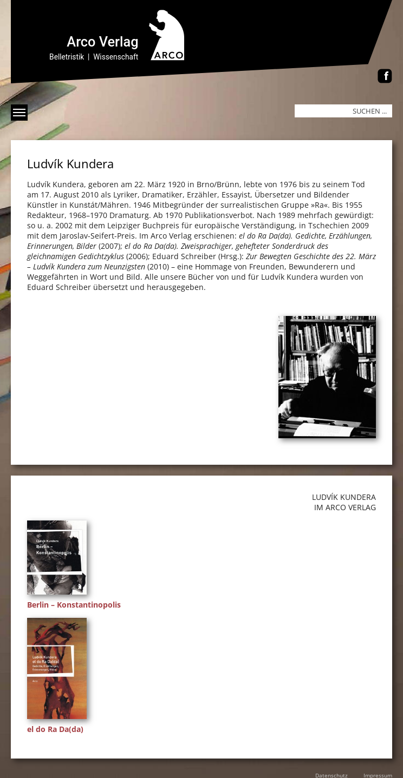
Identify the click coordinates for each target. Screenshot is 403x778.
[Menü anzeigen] (19, 112)
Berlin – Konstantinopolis (74, 604)
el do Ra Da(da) (55, 729)
